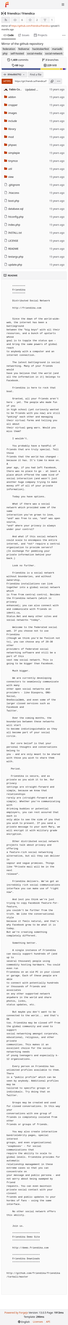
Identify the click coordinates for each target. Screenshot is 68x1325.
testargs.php (13, 256)
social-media (34, 53)
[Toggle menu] (63, 4)
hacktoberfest (40, 49)
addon (10, 97)
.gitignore (12, 185)
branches (50, 60)
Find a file (35, 74)
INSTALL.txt (13, 232)
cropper (11, 105)
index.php (12, 224)
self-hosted (17, 53)
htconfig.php (14, 216)
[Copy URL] (52, 81)
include (10, 121)
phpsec (10, 145)
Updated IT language (37, 89)
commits (17, 60)
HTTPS (7, 81)
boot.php (11, 200)
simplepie (12, 153)
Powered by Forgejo (16, 1312)
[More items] (64, 35)
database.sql (13, 208)
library (10, 129)
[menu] (58, 81)
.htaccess (11, 192)
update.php (13, 264)
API (48, 1321)
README (11, 248)
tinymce (11, 161)
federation (9, 49)
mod (9, 137)
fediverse (23, 49)
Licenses (38, 1321)
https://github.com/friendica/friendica (30, 25)
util (8, 169)
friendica (13, 13)
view (9, 177)
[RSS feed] (5, 20)
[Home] (7, 4)
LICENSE (11, 240)
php (5, 53)
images (10, 113)
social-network (54, 53)
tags (18, 65)
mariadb (57, 49)
